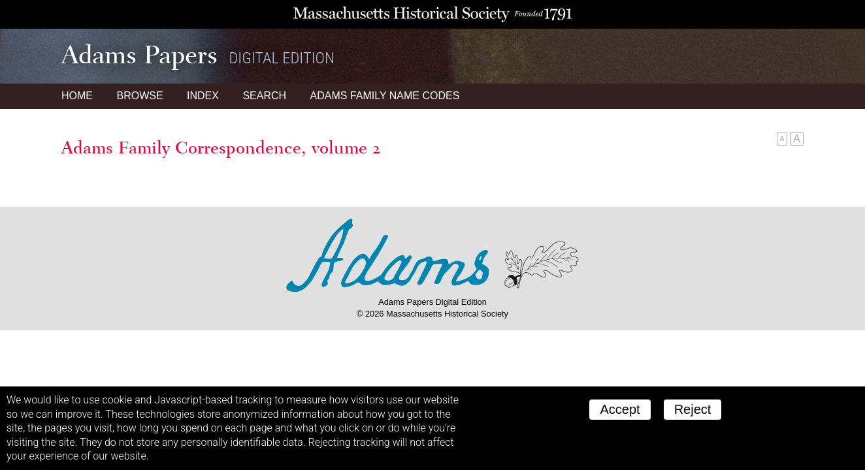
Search (264, 95)
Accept (620, 409)
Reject (692, 409)
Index (203, 95)
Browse (139, 95)
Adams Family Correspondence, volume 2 (221, 147)
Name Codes (385, 95)
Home (77, 95)
